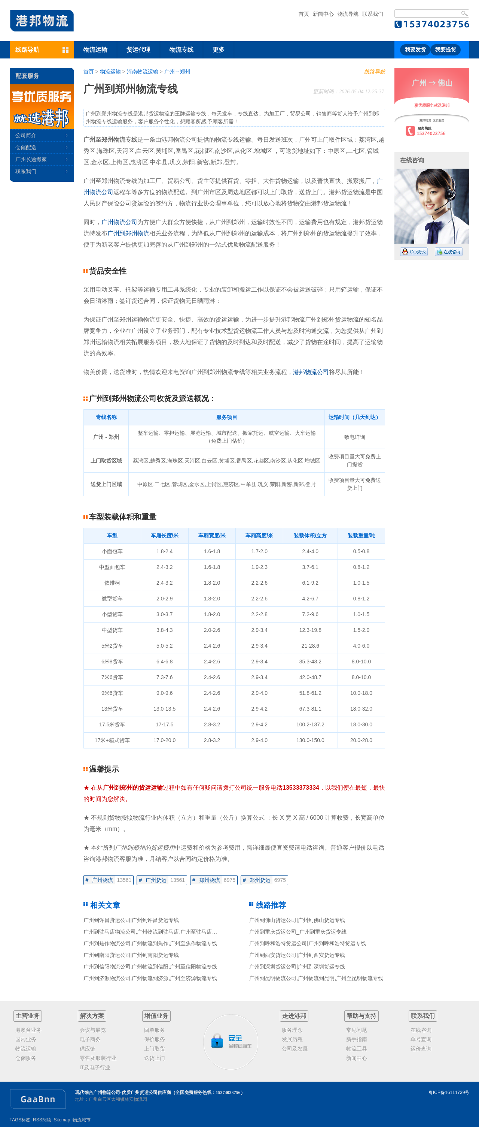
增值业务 (156, 1016)
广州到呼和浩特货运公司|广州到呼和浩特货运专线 (307, 943)
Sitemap (62, 1120)
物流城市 (82, 1120)
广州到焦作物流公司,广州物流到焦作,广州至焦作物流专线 (150, 943)
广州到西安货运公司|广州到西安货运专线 (297, 955)
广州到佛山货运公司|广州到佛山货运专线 (297, 920)
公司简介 (25, 135)
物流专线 (181, 49)
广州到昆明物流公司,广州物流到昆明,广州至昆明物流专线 (316, 978)
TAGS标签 (20, 1120)
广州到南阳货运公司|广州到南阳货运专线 (131, 955)
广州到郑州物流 (128, 233)
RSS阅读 (42, 1120)
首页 (304, 14)
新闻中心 (323, 14)
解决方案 (92, 1016)
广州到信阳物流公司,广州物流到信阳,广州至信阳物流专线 (150, 967)
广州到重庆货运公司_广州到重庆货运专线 (298, 932)
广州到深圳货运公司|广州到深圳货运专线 (297, 967)
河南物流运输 (142, 72)
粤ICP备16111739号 (448, 1092)
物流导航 (348, 14)
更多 (219, 49)
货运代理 (138, 49)
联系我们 (372, 14)
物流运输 (95, 49)
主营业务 (28, 1016)
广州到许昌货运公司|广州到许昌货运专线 (131, 920)
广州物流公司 (119, 222)
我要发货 (415, 49)
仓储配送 (25, 147)
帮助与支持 (361, 1016)
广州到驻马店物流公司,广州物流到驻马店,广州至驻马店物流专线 (158, 932)
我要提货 (445, 49)
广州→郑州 (177, 72)
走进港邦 (294, 1016)
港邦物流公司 (311, 372)
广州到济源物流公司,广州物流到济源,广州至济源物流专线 (150, 978)
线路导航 (374, 72)
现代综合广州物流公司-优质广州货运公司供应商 (123, 1092)
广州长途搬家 (31, 159)
